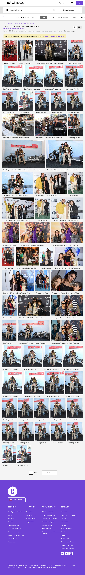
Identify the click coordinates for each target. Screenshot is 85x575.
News (75, 17)
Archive (10, 522)
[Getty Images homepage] (15, 3)
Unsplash (64, 535)
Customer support (67, 545)
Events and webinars (67, 548)
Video (10, 515)
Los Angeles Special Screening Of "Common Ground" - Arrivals (56, 195)
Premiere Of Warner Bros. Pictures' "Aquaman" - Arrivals (22, 293)
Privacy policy (34, 565)
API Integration (47, 525)
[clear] (55, 10)
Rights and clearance (49, 515)
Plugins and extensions (49, 518)
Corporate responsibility (69, 515)
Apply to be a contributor (16, 535)
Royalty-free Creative (15, 512)
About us (64, 512)
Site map (72, 565)
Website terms (12, 565)
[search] (8, 10)
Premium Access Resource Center (51, 532)
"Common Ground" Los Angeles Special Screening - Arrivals (23, 220)
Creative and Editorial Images (54, 36)
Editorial (11, 518)
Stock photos (12, 538)
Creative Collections (14, 528)
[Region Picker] (17, 499)
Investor (63, 525)
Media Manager (47, 512)
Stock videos (12, 542)
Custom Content (13, 525)
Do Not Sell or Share (61, 565)
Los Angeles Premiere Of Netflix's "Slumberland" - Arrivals (41, 245)
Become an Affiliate (67, 542)
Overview (28, 512)
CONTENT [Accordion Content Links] (12, 507)
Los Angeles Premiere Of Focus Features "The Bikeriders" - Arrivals (41, 343)
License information (47, 565)
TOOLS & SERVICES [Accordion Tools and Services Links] (49, 507)
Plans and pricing (31, 515)
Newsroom (64, 522)
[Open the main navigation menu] (3, 3)
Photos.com (65, 538)
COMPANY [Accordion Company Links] (65, 507)
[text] (32, 10)
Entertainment (63, 17)
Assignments (29, 522)
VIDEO (33, 17)
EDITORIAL (25, 17)
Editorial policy (23, 565)
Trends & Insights (48, 522)
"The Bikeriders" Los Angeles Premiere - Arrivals (63, 170)
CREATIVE (15, 17)
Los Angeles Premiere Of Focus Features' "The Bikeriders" (22, 138)
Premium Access (31, 518)
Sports (51, 17)
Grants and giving (66, 528)
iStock (63, 532)
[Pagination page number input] (31, 473)
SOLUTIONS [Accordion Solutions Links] (30, 507)
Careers (63, 518)
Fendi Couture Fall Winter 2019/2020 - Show (31, 268)
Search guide (46, 528)
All (44, 17)
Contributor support (14, 532)
